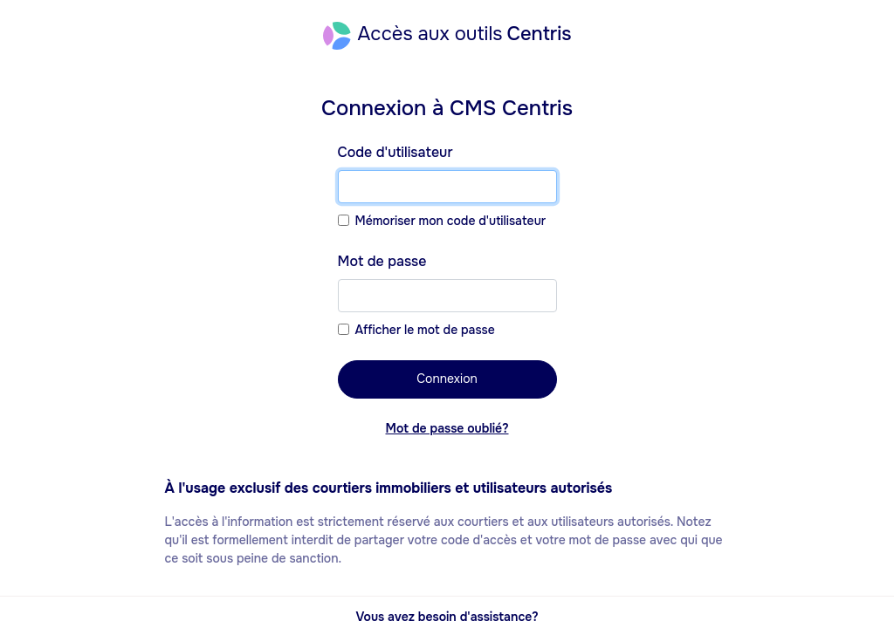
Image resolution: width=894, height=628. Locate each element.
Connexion (447, 378)
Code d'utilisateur (395, 152)
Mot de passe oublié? (447, 428)
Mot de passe (382, 261)
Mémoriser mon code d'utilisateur (451, 221)
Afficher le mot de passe (425, 330)
